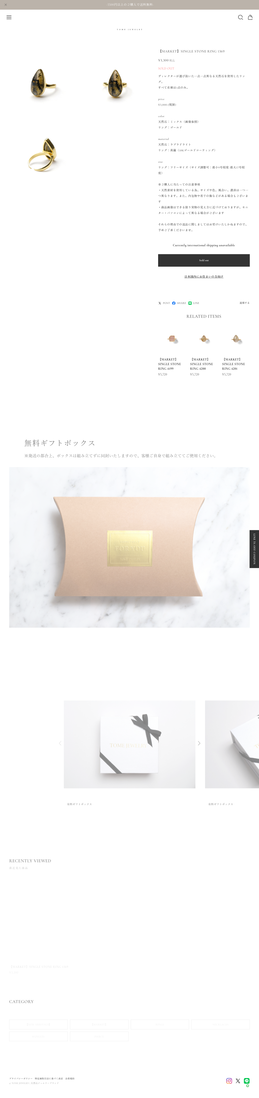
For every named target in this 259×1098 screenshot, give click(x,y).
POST (164, 303)
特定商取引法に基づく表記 (49, 1078)
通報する (244, 303)
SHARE (179, 303)
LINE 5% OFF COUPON (254, 549)
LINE (193, 303)
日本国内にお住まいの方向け (203, 277)
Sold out (204, 260)
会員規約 (70, 1078)
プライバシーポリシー (21, 1078)
